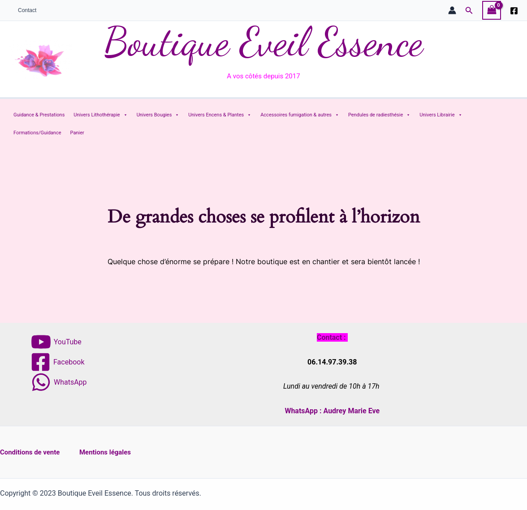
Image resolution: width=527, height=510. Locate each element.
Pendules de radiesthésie (379, 115)
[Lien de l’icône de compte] (452, 10)
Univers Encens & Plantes (219, 115)
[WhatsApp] (59, 382)
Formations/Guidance (37, 133)
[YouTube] (56, 342)
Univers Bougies (158, 115)
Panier (77, 133)
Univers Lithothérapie (100, 115)
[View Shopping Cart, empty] (491, 10)
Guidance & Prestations (39, 115)
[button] (469, 10)
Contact (23, 10)
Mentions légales (111, 452)
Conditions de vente (32, 452)
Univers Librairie (440, 115)
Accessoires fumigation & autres (299, 115)
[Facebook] (514, 11)
